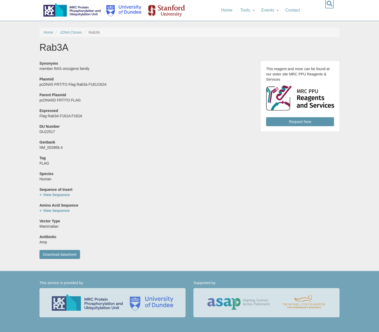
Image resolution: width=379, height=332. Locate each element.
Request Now (300, 122)
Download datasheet (60, 254)
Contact (292, 10)
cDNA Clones (71, 32)
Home (226, 10)
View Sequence (56, 195)
